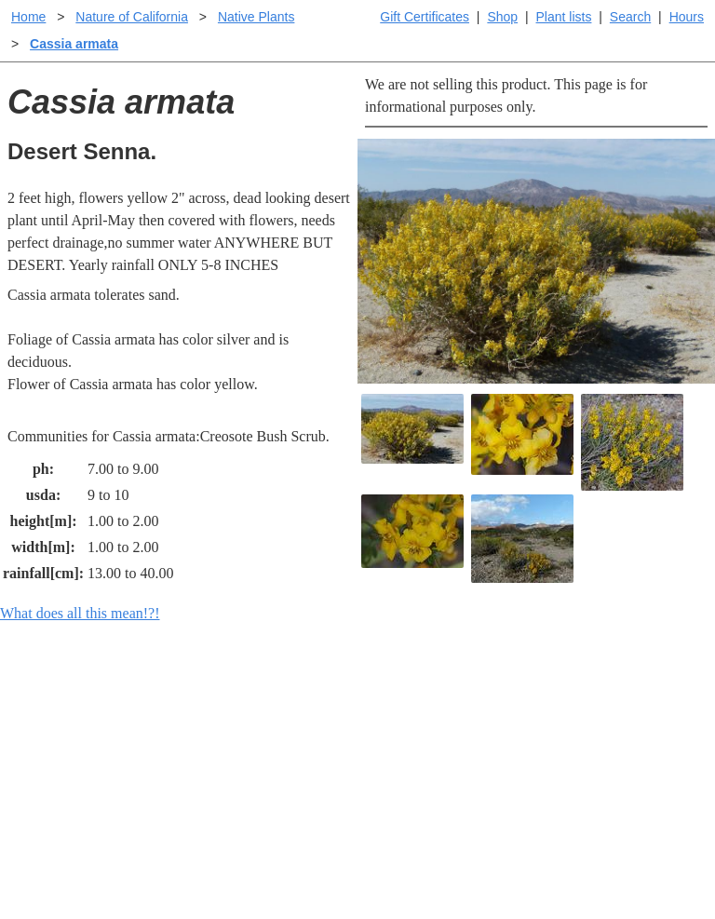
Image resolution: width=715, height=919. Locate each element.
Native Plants (256, 16)
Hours (686, 16)
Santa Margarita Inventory (615, 703)
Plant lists (564, 16)
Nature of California (131, 16)
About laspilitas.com (597, 763)
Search (630, 16)
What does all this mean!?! (80, 613)
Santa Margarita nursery (608, 733)
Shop (502, 16)
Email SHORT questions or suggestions (245, 859)
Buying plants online (423, 733)
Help (375, 703)
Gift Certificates (424, 16)
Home (28, 16)
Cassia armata (74, 43)
